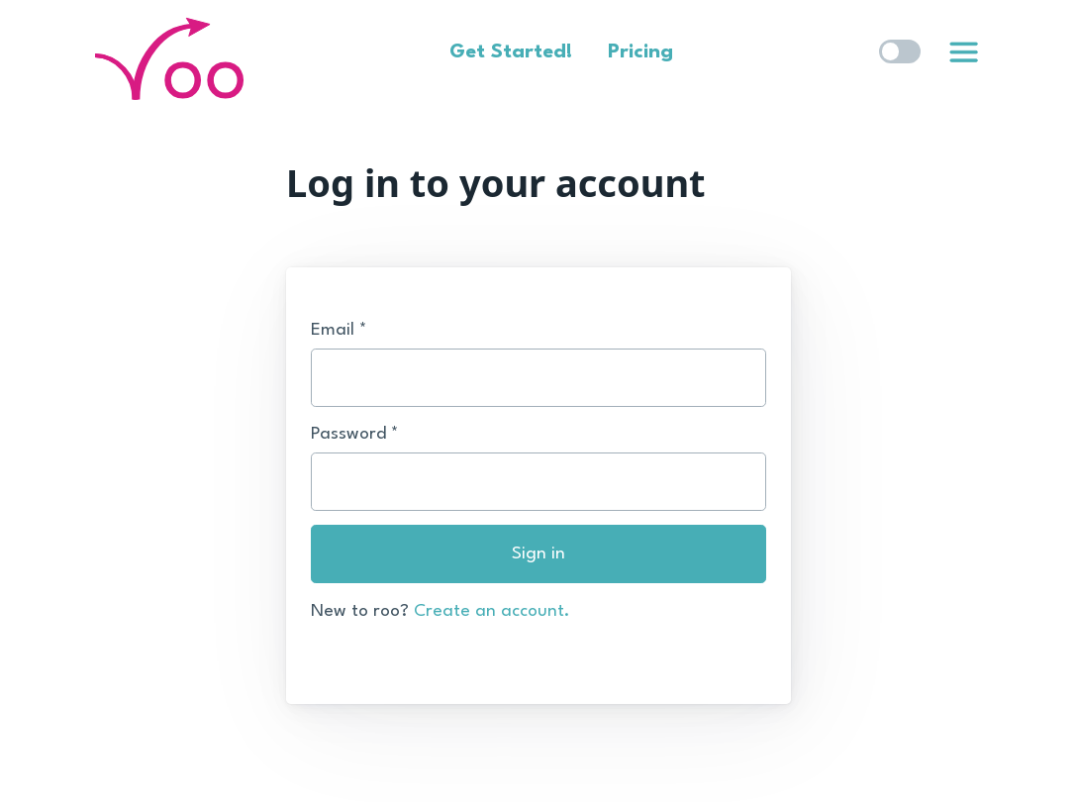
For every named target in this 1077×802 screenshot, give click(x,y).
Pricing (640, 52)
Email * (339, 330)
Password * (355, 434)
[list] (963, 48)
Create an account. (492, 611)
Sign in (538, 554)
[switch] (900, 51)
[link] (963, 52)
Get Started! (510, 52)
